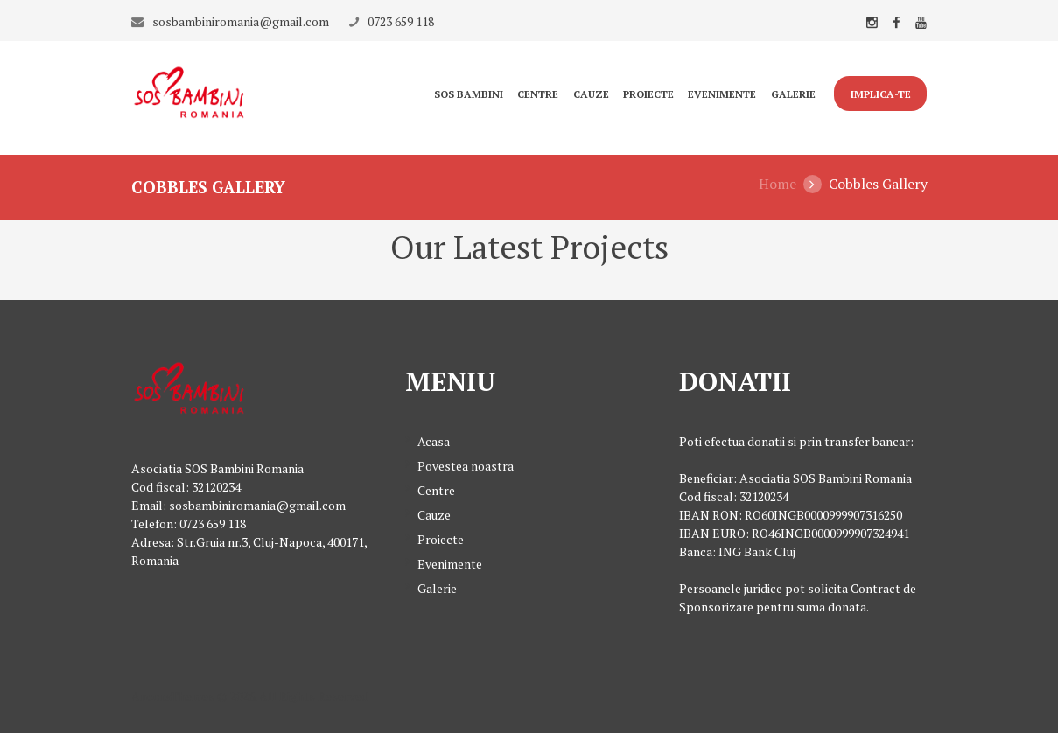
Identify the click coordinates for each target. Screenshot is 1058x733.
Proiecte (648, 94)
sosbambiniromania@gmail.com (240, 21)
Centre (537, 94)
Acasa (433, 441)
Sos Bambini (468, 94)
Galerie (793, 94)
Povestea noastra (465, 465)
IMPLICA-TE (881, 94)
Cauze (591, 94)
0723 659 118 (401, 21)
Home (777, 184)
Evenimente (722, 94)
